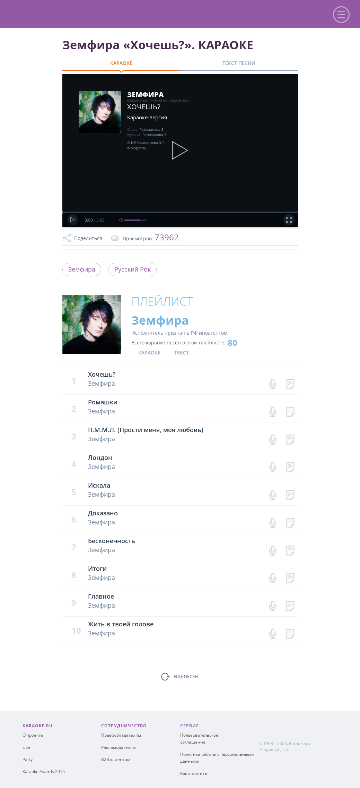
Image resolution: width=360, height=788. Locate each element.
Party (28, 759)
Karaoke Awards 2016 (44, 771)
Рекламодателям (118, 747)
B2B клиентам (115, 759)
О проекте (33, 735)
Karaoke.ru (299, 743)
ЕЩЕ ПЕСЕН (186, 676)
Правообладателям (121, 735)
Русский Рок (132, 269)
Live (26, 747)
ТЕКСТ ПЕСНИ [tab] (238, 63)
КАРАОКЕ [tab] (121, 63)
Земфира (81, 269)
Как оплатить (193, 773)
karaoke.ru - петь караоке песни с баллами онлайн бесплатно (63, 13)
